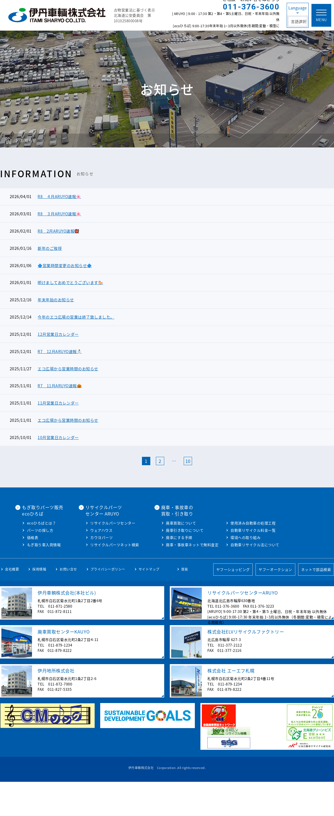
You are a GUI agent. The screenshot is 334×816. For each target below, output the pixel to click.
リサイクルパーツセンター (171, 528)
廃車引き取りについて (242, 535)
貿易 (184, 604)
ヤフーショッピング (232, 604)
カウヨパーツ (160, 543)
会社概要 (12, 604)
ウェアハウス (160, 535)
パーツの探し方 (100, 542)
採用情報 (39, 604)
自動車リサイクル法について (248, 579)
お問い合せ (68, 604)
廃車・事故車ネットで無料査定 (250, 550)
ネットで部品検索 (316, 604)
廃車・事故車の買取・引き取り (234, 516)
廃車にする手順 (237, 543)
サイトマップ (149, 604)
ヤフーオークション (275, 604)
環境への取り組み (239, 572)
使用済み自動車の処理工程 (246, 557)
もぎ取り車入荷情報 (104, 556)
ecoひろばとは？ (101, 535)
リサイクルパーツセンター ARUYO (162, 516)
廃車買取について (239, 528)
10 (188, 467)
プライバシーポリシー (107, 604)
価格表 (93, 549)
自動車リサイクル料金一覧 (246, 564)
